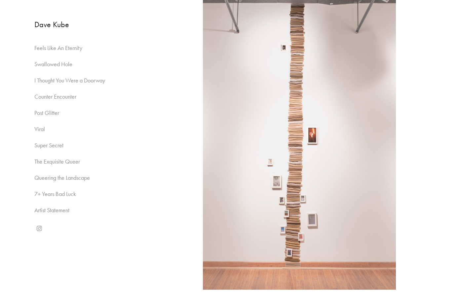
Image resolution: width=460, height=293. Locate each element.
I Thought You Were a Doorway (69, 80)
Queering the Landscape (62, 177)
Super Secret (48, 145)
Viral (39, 129)
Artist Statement (51, 210)
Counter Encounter (55, 96)
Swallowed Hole (53, 64)
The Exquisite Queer (57, 161)
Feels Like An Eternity (58, 48)
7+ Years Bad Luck (55, 194)
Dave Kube (51, 24)
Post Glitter (46, 113)
